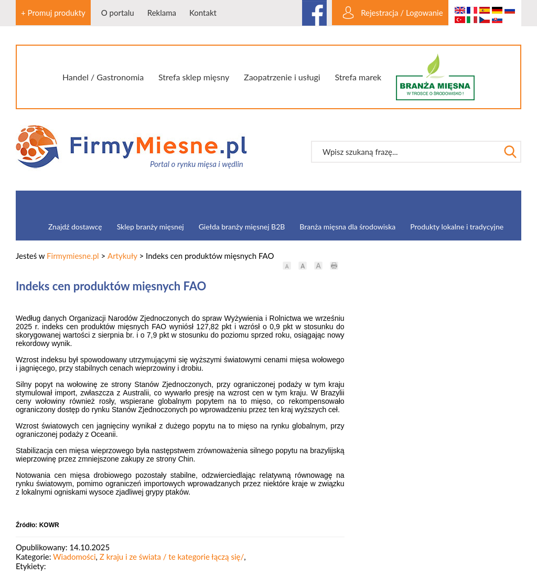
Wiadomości (74, 556)
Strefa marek (358, 77)
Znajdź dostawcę (75, 226)
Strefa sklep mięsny (193, 77)
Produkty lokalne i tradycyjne (456, 226)
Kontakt (203, 12)
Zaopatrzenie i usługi (282, 77)
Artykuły (122, 255)
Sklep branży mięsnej (150, 226)
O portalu (117, 12)
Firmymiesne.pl (73, 255)
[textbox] (405, 152)
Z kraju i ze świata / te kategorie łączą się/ (172, 556)
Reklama (161, 12)
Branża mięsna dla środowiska (347, 226)
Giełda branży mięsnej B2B (242, 226)
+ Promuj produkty (53, 12)
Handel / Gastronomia (103, 77)
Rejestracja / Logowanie (402, 12)
